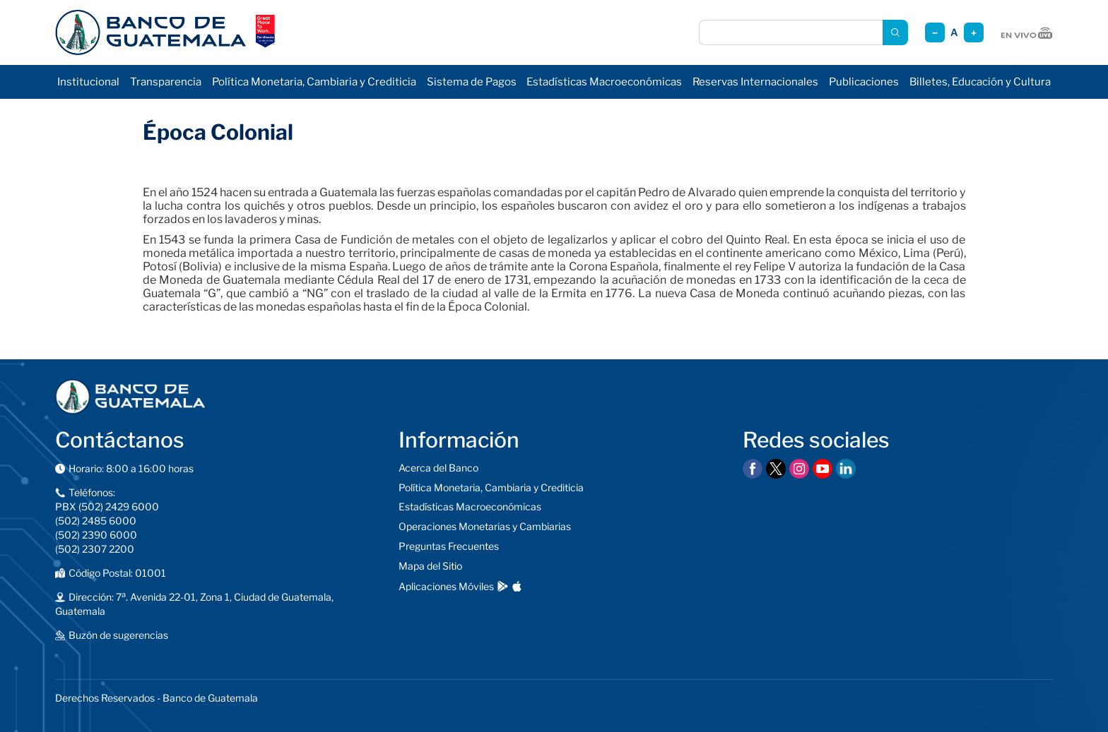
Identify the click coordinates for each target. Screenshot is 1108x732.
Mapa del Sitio (430, 566)
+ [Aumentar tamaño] (974, 33)
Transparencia (165, 82)
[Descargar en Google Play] (502, 586)
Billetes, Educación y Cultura (980, 82)
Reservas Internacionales (755, 82)
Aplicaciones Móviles (446, 586)
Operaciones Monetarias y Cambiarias (485, 526)
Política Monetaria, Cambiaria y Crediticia (314, 82)
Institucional (88, 82)
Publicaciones (864, 82)
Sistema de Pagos (472, 82)
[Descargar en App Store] (517, 586)
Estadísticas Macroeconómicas (604, 82)
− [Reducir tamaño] (935, 33)
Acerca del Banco (438, 468)
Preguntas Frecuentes (449, 546)
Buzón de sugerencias (118, 635)
